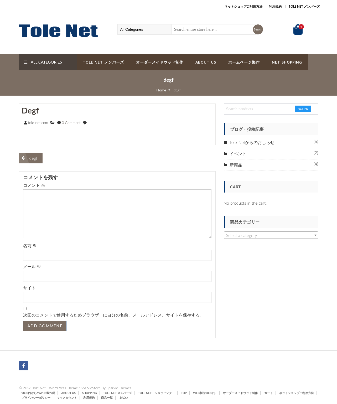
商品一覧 (107, 397)
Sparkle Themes (118, 388)
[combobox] (271, 235)
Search (303, 109)
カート (268, 393)
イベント (238, 153)
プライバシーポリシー (36, 397)
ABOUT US (205, 62)
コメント (34, 185)
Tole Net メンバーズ (304, 6)
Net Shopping (287, 62)
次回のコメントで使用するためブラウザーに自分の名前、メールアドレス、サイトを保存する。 (113, 314)
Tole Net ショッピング (156, 393)
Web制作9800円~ (205, 393)
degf (30, 110)
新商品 (236, 164)
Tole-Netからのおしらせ (252, 142)
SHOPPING (89, 393)
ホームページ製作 (244, 62)
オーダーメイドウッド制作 (159, 62)
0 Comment (71, 122)
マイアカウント (67, 397)
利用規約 (275, 6)
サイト (29, 287)
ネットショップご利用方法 (243, 6)
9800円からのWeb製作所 (38, 393)
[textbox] (271, 235)
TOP (184, 393)
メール (32, 266)
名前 (30, 245)
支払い (123, 397)
